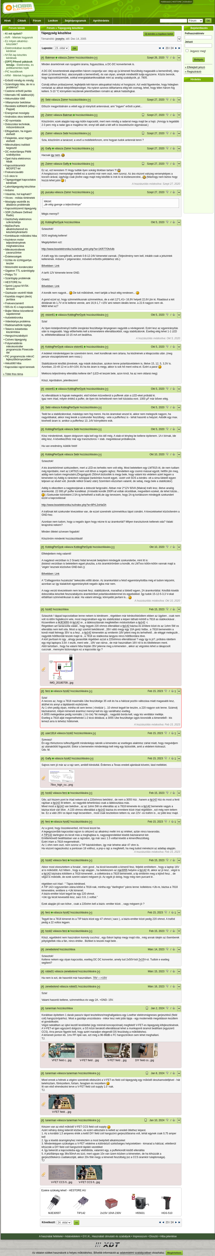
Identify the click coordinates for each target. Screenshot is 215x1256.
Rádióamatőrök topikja (18, 325)
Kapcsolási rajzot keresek (20, 367)
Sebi (48, 99)
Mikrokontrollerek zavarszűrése (15, 251)
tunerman (50, 1008)
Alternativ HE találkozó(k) (19, 94)
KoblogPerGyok (54, 222)
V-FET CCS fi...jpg (61, 1182)
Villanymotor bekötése (18, 102)
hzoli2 (48, 609)
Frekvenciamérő (14, 303)
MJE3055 (63, 622)
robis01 (49, 971)
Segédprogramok (75, 20)
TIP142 (48, 835)
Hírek (7, 20)
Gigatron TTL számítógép (19, 270)
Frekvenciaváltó (14, 172)
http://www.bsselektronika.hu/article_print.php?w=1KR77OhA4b (77, 249)
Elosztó (153, 1236)
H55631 (140, 1211)
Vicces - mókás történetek (20, 197)
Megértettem (174, 1252)
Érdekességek (13, 256)
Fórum (37, 20)
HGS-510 (167, 1211)
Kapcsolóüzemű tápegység (20, 208)
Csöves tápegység (16, 339)
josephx (60, 38)
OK (208, 20)
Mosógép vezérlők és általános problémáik (17, 203)
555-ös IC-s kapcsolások (19, 307)
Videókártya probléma (17, 321)
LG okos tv (11, 176)
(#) (42, 57)
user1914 (50, 733)
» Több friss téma (13, 374)
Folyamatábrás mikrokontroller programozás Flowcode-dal (19, 348)
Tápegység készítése (56, 33)
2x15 (141, 959)
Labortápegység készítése (20, 186)
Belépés (198, 59)
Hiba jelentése (168, 1236)
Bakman (50, 57)
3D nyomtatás (13, 120)
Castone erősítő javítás (18, 91)
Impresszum (140, 1236)
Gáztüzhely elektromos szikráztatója (18, 221)
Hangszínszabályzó (16, 335)
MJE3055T (54, 1211)
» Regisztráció (193, 71)
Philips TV (11, 274)
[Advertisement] (200, 147)
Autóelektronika (14, 317)
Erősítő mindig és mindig (19, 80)
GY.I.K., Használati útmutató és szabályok (107, 1236)
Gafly (48, 148)
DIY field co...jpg (144, 1060)
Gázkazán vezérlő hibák (19, 292)
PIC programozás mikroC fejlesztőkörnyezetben (19, 358)
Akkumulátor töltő (15, 98)
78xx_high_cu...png (61, 784)
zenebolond (52, 949)
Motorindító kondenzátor (19, 267)
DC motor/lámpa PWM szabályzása (18, 153)
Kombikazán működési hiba (21, 235)
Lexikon (53, 20)
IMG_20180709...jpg (61, 682)
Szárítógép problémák (17, 278)
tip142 (76, 622)
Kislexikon (187, 2)
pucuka (49, 192)
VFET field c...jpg (62, 1060)
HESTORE (177, 2)
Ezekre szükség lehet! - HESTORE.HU (63, 1190)
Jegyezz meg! (198, 50)
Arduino (9, 190)
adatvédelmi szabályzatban (135, 1252)
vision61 (50, 314)
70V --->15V (100, 977)
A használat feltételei (51, 1236)
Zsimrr (71, 57)
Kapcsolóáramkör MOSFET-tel (15, 167)
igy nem (55, 155)
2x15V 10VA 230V (110, 1211)
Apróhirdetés (101, 20)
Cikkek (22, 20)
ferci (47, 691)
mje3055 (122, 870)
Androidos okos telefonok (19, 116)
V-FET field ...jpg (89, 1060)
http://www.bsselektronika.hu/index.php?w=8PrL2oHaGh (73, 504)
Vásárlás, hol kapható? (18, 194)
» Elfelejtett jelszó (195, 67)
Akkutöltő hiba (13, 363)
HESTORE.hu (13, 282)
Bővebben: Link (50, 265)
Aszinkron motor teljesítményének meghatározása (15, 242)
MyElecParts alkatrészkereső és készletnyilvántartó (16, 229)
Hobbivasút (165, 2)
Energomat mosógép (17, 113)
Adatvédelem (72, 1236)
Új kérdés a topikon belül (159, 34)
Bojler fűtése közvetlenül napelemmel (19, 312)
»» (76, 1222)
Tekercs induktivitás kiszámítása (16, 331)
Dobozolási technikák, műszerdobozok (17, 126)
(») (95, 57)
